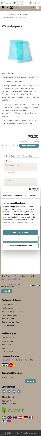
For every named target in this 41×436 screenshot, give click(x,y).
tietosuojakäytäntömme (10, 279)
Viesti (5, 248)
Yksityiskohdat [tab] (21, 195)
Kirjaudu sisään (8, 341)
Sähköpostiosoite (8, 378)
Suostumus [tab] (7, 195)
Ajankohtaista (7, 308)
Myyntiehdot (7, 348)
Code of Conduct (8, 325)
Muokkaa (20, 239)
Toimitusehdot (7, 352)
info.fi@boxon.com (9, 404)
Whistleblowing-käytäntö (12, 311)
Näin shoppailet (8, 338)
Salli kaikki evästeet (20, 232)
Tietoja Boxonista (9, 305)
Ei (38, 285)
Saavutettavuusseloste (11, 322)
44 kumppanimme (14, 206)
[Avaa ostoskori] (37, 7)
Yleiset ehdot (7, 345)
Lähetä (6, 291)
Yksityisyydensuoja (9, 315)
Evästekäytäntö (8, 318)
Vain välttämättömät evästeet (20, 245)
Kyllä (32, 285)
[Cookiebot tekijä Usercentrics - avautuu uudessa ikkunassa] (29, 189)
